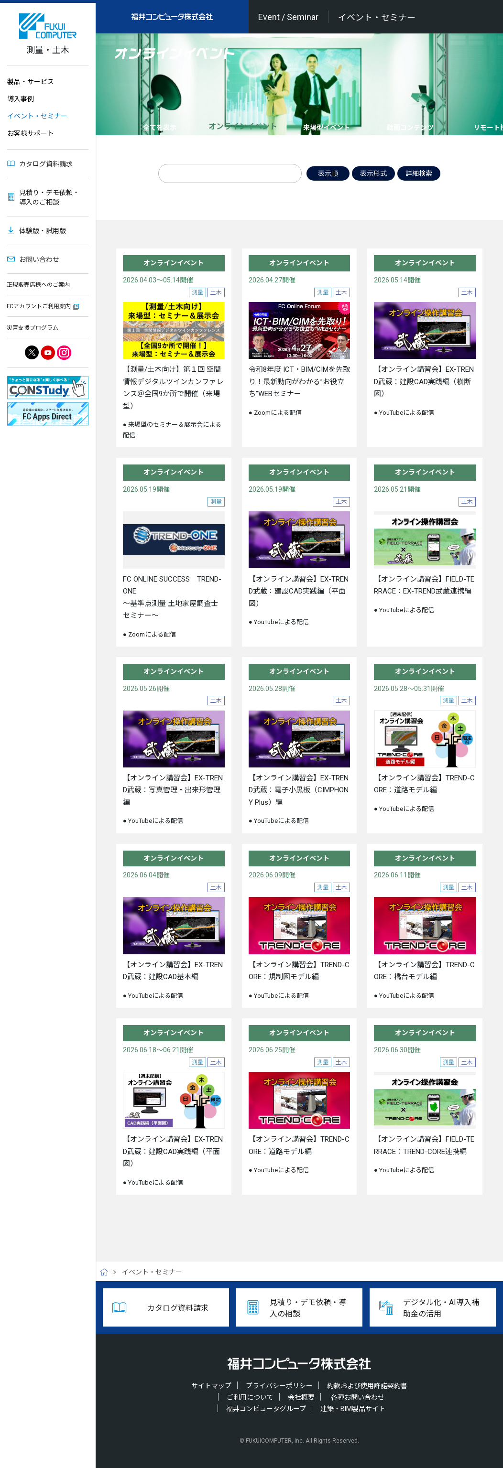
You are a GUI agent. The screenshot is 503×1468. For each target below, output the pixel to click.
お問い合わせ (39, 259)
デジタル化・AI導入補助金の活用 (441, 1308)
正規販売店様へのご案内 (38, 284)
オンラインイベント (242, 126)
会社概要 (301, 1397)
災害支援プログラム (32, 327)
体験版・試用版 (42, 231)
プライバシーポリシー (279, 1386)
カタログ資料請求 (46, 164)
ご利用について (250, 1397)
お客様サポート (30, 133)
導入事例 (20, 99)
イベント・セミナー (37, 116)
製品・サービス (30, 82)
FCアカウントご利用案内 (39, 306)
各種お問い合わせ (357, 1397)
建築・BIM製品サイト (352, 1409)
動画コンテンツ (410, 127)
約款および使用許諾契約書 (367, 1386)
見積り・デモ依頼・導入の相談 (308, 1308)
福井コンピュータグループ (266, 1409)
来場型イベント (326, 127)
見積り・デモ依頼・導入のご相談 (49, 197)
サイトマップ (211, 1386)
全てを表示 (159, 127)
